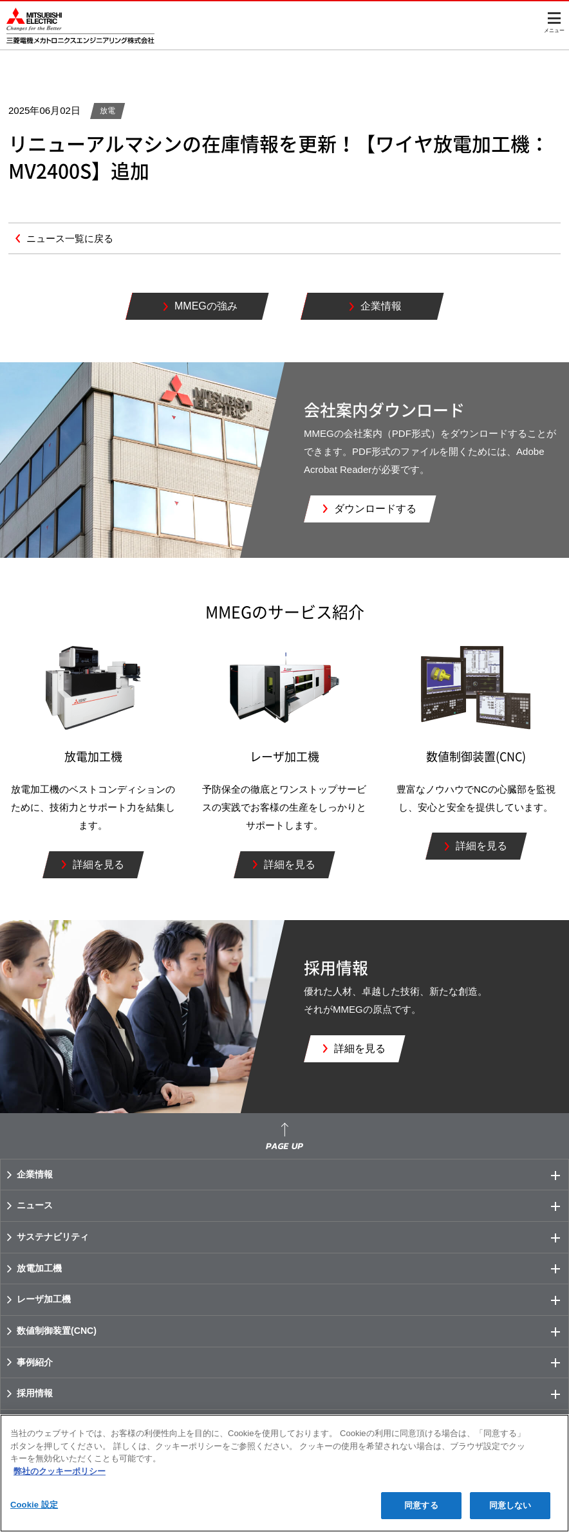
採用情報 (292, 1393)
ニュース (292, 1205)
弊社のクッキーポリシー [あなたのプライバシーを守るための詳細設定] (60, 1471)
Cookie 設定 (34, 1504)
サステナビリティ (292, 1237)
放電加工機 (292, 1268)
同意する (421, 1505)
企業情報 (292, 1174)
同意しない (510, 1505)
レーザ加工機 (292, 1299)
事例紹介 (292, 1362)
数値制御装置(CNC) (292, 1331)
